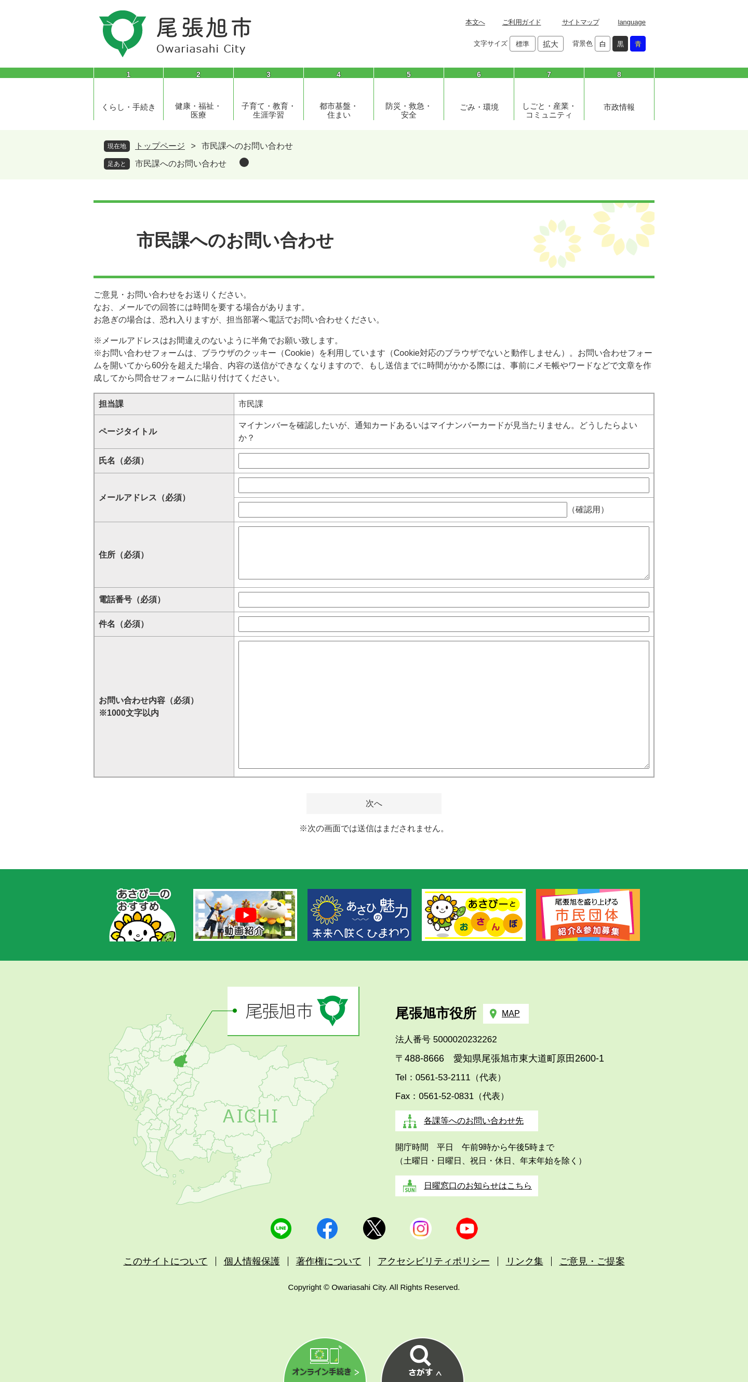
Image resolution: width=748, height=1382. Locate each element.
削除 (244, 162)
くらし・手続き (128, 106)
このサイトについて (166, 1261)
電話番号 (132, 599)
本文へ (475, 22)
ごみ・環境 (479, 106)
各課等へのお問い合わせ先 (474, 1120)
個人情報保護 (252, 1261)
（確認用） (588, 509)
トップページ (160, 145)
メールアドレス (144, 497)
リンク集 (524, 1261)
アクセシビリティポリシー (434, 1261)
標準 (522, 44)
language (632, 22)
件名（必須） (124, 623)
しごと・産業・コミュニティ (549, 110)
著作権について (329, 1261)
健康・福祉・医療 (198, 110)
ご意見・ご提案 (592, 1261)
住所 (124, 554)
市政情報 (619, 106)
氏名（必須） (124, 460)
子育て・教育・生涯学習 (269, 110)
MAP (511, 1013)
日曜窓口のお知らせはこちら (478, 1185)
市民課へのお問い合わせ (180, 163)
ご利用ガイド (521, 22)
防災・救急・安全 (408, 110)
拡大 (550, 44)
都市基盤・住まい (338, 110)
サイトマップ (580, 22)
